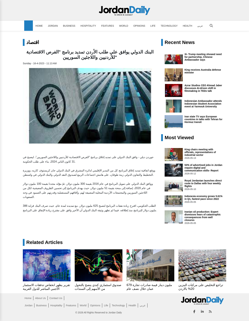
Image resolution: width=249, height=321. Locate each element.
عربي (200, 25)
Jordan (53, 25)
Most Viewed (179, 137)
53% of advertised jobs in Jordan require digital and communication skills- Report (203, 168)
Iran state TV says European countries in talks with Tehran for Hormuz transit (203, 119)
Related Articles (44, 242)
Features (107, 25)
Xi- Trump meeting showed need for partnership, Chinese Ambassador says (203, 57)
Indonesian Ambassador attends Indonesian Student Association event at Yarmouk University (203, 104)
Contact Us (55, 298)
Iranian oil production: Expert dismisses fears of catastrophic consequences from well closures (203, 215)
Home (39, 25)
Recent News (180, 42)
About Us (40, 298)
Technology (169, 25)
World (123, 25)
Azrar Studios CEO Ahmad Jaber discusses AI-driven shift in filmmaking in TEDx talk (203, 88)
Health (187, 25)
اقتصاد (32, 42)
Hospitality (88, 25)
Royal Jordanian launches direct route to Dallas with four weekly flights (203, 183)
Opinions (139, 25)
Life (153, 25)
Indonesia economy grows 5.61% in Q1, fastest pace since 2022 (203, 197)
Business (69, 25)
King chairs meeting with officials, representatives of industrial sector (200, 152)
